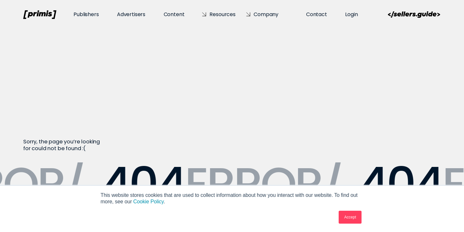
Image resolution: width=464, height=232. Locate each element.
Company (266, 14)
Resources (222, 14)
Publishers (86, 14)
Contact (316, 14)
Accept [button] (350, 217)
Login (351, 14)
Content (174, 14)
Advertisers (131, 14)
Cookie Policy (148, 201)
